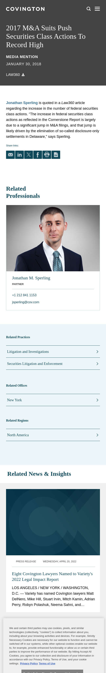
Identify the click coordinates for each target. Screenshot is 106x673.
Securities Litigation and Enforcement (34, 364)
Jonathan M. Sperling (31, 277)
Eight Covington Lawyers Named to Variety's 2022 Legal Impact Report (52, 514)
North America (18, 435)
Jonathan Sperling (22, 103)
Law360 (13, 75)
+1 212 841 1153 (24, 295)
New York (14, 400)
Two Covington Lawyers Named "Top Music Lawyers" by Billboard (52, 581)
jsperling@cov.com (25, 302)
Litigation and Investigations (28, 352)
